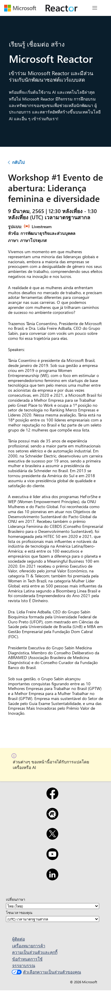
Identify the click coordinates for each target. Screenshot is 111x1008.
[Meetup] (52, 817)
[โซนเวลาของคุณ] (52, 919)
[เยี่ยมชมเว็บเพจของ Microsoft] (20, 8)
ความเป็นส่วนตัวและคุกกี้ (34, 952)
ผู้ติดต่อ (18, 939)
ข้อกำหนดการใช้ (27, 959)
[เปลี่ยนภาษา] (52, 906)
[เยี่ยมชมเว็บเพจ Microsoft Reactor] (62, 8)
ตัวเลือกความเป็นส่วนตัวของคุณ (45, 972)
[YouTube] (52, 858)
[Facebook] (52, 797)
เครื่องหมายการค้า (28, 945)
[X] (52, 837)
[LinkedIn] (52, 878)
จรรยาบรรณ (23, 965)
